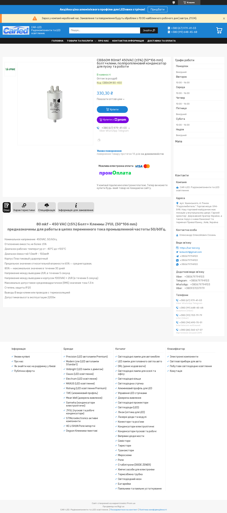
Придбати (158, 9)
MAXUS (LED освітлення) (80, 383)
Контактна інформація (128, 40)
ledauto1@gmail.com (190, 252)
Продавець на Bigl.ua (113, 506)
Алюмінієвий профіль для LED (135, 388)
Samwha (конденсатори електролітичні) (80, 404)
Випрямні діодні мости (131, 436)
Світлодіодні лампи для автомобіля (139, 356)
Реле (121, 460)
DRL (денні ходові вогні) (132, 366)
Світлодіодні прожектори (133, 402)
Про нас (103, 40)
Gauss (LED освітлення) (80, 374)
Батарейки (124, 483)
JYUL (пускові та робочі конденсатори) (80, 412)
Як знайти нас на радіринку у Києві (35, 366)
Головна (57, 40)
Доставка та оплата (161, 40)
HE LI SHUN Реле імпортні (80, 426)
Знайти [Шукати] (147, 30)
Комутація (176, 371)
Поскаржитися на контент (124, 509)
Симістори (124, 440)
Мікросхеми (125, 455)
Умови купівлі (22, 356)
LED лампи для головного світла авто (140, 361)
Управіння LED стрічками (132, 393)
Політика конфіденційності (153, 509)
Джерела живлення (129, 397)
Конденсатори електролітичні (136, 426)
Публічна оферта (24, 371)
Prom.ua (131, 503)
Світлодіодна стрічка (130, 383)
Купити (114, 109)
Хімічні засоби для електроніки (136, 469)
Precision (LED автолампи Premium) (87, 356)
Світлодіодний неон (130, 479)
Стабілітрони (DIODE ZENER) (134, 464)
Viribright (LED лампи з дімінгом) (84, 369)
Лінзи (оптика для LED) (131, 412)
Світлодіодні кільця (129, 378)
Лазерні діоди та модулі (132, 417)
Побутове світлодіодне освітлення (191, 366)
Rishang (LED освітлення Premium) (86, 388)
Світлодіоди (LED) (128, 407)
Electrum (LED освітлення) (81, 378)
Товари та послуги (80, 40)
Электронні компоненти (184, 356)
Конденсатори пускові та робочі (137, 431)
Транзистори (126, 450)
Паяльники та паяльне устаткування (140, 488)
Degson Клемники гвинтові (81, 430)
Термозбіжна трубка (130, 474)
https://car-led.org (190, 248)
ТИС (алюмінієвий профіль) (82, 393)
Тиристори (124, 445)
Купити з (114, 119)
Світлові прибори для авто (185, 361)
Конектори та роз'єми (131, 421)
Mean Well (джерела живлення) (84, 397)
